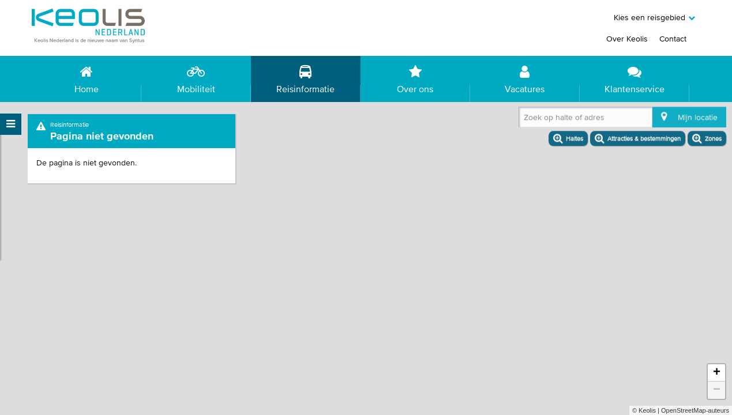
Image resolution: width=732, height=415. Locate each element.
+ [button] (716, 373)
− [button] (716, 390)
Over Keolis (627, 38)
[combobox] (526, 120)
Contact (672, 38)
